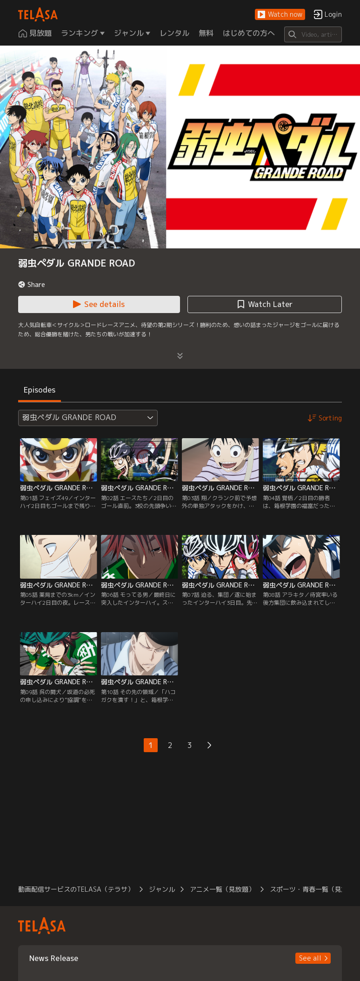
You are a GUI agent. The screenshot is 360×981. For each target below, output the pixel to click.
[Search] (313, 34)
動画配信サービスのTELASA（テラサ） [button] (76, 889)
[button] (280, 14)
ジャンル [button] (162, 889)
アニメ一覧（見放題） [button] (222, 889)
